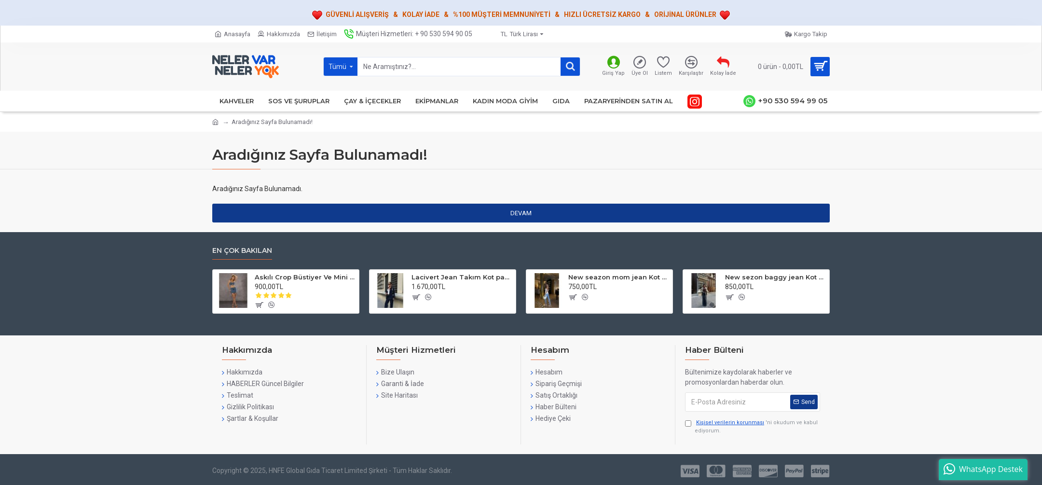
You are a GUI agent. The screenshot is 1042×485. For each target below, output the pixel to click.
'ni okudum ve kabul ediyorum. (751, 426)
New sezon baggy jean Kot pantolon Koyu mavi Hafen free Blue (775, 277)
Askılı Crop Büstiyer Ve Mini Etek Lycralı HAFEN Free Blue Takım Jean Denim (305, 277)
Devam (521, 213)
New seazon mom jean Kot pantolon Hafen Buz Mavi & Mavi (618, 277)
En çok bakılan (242, 251)
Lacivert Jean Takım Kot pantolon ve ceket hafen (461, 277)
